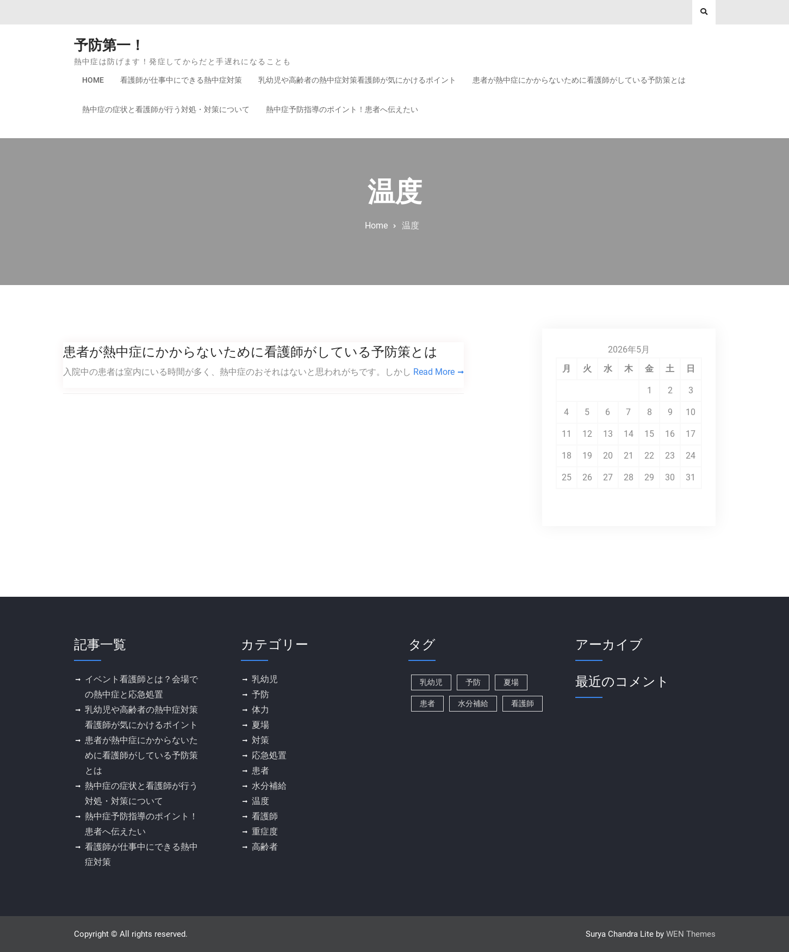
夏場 (260, 725)
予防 (260, 694)
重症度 (265, 831)
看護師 (265, 816)
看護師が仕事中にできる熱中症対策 (181, 80)
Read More (434, 372)
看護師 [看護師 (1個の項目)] (522, 703)
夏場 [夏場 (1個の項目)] (511, 682)
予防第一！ (109, 45)
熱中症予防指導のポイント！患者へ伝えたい (342, 109)
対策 (260, 740)
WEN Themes (691, 934)
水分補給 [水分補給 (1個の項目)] (473, 703)
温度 (260, 801)
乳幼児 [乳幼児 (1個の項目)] (431, 682)
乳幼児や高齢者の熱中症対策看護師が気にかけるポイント (357, 80)
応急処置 (269, 755)
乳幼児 (265, 679)
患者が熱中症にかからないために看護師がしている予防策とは (579, 80)
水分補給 (269, 786)
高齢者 (265, 847)
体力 (260, 709)
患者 (260, 770)
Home (93, 80)
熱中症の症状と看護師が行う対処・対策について (166, 109)
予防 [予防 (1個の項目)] (473, 682)
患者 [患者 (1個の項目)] (427, 703)
